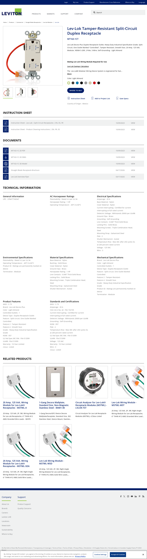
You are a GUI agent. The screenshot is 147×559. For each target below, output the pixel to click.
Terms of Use (56, 548)
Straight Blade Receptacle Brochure (25, 170)
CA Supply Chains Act (100, 548)
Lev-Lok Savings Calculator (78, 66)
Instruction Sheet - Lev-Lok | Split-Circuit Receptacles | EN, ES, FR (37, 123)
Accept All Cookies (118, 554)
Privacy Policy (78, 548)
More (69, 74)
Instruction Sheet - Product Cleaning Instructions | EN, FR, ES (35, 129)
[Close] (143, 554)
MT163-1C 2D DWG (18, 157)
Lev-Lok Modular (47, 22)
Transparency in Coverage (42, 548)
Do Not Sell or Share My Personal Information (17, 548)
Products (11, 22)
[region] (73, 555)
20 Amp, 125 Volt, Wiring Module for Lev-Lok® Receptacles (15, 405)
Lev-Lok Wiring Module (124, 404)
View (133, 123)
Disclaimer (87, 548)
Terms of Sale (67, 548)
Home (5, 22)
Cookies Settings (100, 554)
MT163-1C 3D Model (19, 164)
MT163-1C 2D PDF (18, 150)
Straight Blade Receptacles (33, 22)
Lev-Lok (57, 22)
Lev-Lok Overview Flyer (20, 177)
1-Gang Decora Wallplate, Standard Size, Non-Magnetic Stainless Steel (54, 405)
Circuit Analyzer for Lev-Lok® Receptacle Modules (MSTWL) (91, 405)
